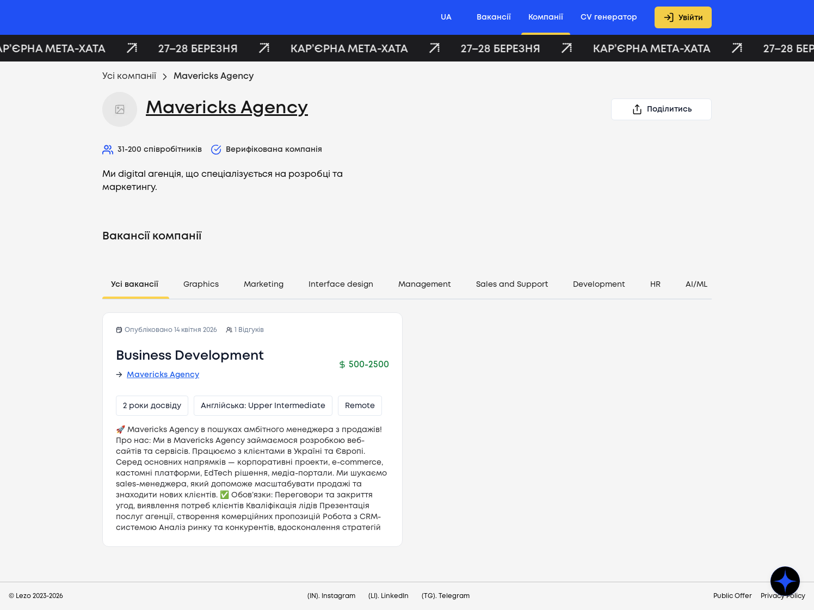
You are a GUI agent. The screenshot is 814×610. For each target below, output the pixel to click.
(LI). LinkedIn (388, 596)
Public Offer (732, 596)
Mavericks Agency (227, 108)
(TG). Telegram (446, 596)
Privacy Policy (783, 596)
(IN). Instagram (331, 596)
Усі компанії (129, 76)
